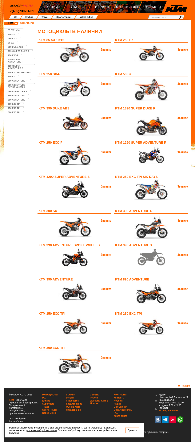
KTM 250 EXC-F (50, 142)
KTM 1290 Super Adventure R (140, 142)
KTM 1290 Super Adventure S (64, 177)
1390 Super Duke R (18, 51)
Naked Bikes (49, 413)
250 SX (11, 34)
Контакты (120, 394)
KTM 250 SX (124, 40)
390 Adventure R (17, 81)
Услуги (70, 394)
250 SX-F (12, 38)
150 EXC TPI (14, 104)
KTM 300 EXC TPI (51, 348)
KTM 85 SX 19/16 (51, 40)
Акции (117, 403)
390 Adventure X (17, 91)
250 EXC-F (13, 55)
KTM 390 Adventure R (134, 211)
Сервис (95, 394)
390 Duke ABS (15, 47)
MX (44, 397)
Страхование (73, 410)
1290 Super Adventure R (15, 60)
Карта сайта (120, 416)
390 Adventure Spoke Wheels (16, 86)
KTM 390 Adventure (55, 279)
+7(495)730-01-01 (21, 11)
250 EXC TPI (14, 108)
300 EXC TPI (14, 112)
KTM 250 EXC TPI (128, 313)
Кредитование (74, 403)
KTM (10, 23)
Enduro (46, 400)
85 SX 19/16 (14, 30)
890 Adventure (16, 100)
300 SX (11, 76)
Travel (45, 407)
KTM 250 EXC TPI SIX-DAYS (136, 177)
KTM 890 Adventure (132, 279)
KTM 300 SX (47, 211)
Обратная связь (123, 410)
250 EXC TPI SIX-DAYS (19, 72)
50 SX (11, 43)
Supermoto (48, 403)
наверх (186, 386)
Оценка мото (73, 407)
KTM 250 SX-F (49, 74)
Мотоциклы (50, 394)
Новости (118, 400)
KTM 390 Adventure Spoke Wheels (69, 245)
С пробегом (72, 400)
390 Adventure (16, 95)
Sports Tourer (49, 410)
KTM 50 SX (123, 74)
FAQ (116, 413)
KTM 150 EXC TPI (51, 313)
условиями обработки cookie (41, 430)
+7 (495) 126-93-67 (168, 410)
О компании (120, 407)
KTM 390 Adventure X (133, 245)
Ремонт (94, 397)
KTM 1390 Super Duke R (135, 108)
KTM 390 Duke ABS (54, 108)
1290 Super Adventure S (15, 67)
